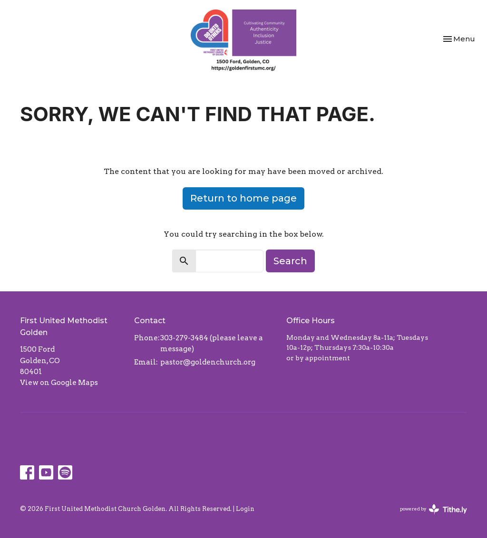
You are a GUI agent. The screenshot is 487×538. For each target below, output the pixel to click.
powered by (433, 509)
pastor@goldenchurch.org (207, 362)
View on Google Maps (59, 382)
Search (290, 261)
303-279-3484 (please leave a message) (211, 343)
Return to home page (243, 198)
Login (245, 508)
